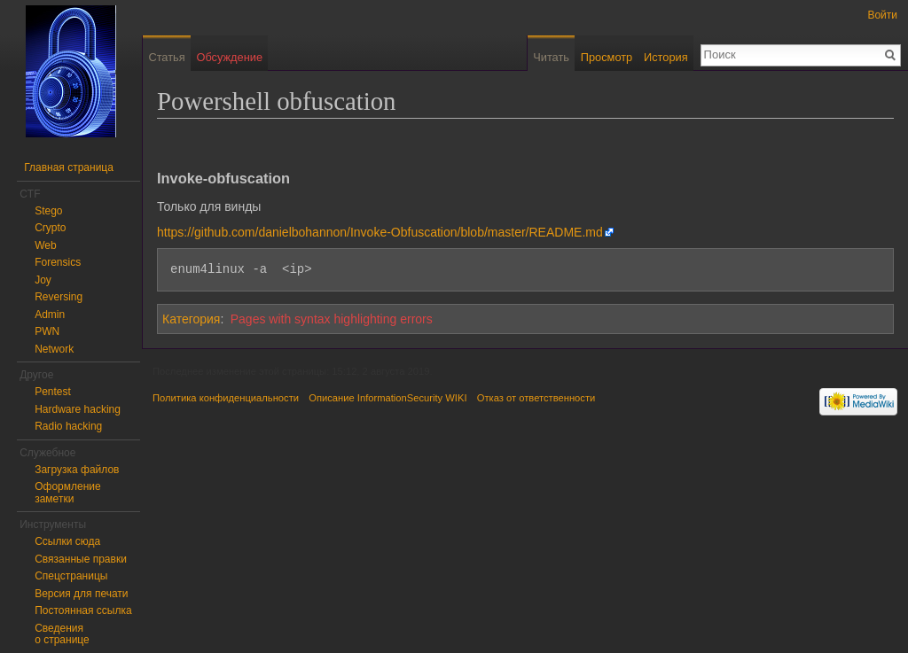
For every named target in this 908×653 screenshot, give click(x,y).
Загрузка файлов (77, 469)
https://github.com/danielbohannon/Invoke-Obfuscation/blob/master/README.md (380, 232)
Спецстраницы (71, 576)
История (666, 57)
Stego (48, 211)
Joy (43, 280)
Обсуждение (229, 57)
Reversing (58, 297)
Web (45, 245)
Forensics (58, 262)
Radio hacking (68, 426)
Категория (191, 319)
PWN (47, 331)
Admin (50, 314)
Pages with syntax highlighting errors (332, 319)
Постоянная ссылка (83, 610)
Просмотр (606, 57)
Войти (882, 15)
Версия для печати (81, 593)
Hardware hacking (78, 409)
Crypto (50, 228)
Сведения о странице (62, 634)
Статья (166, 57)
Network (54, 349)
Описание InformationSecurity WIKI (387, 398)
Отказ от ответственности (536, 398)
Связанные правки (81, 559)
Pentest (53, 391)
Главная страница (69, 167)
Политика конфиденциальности (226, 398)
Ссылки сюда (67, 541)
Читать (551, 57)
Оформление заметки (67, 492)
